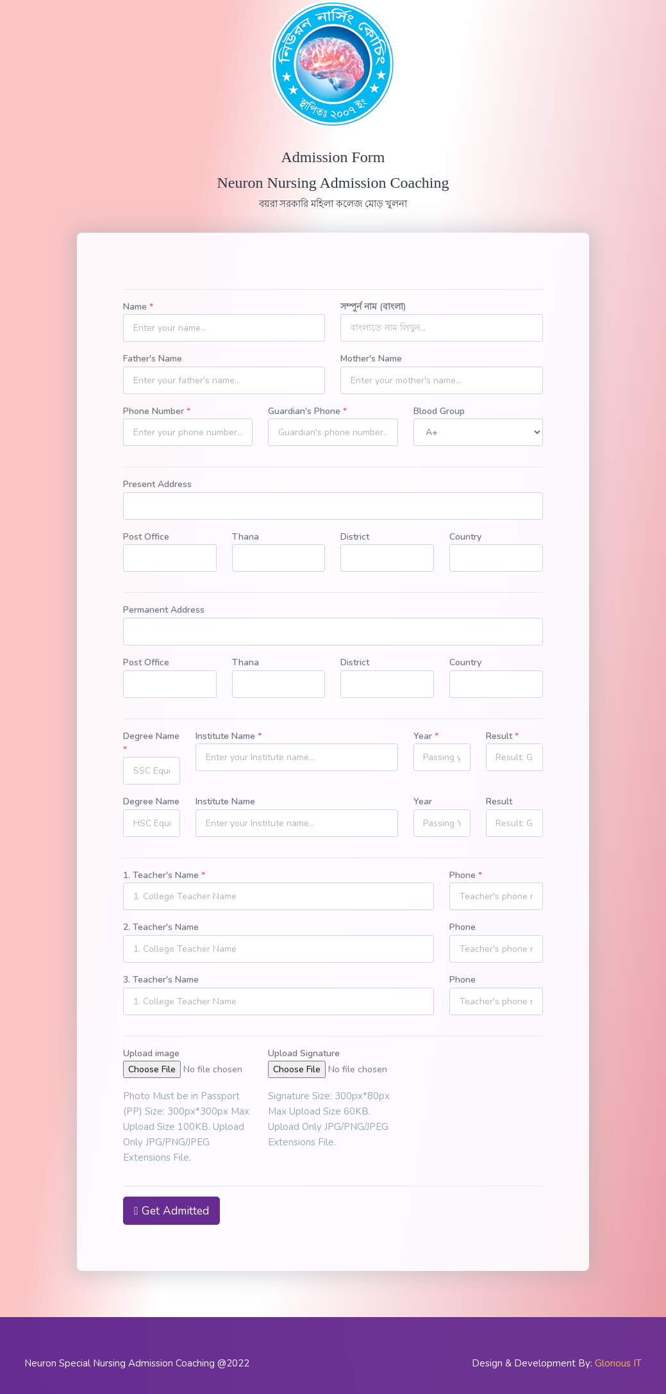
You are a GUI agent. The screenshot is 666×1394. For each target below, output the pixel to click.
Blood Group (439, 411)
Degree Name (151, 743)
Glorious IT (618, 1363)
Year (425, 736)
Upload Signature (304, 1053)
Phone (465, 875)
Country (465, 537)
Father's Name (152, 359)
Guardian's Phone (307, 411)
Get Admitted (171, 1210)
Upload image (151, 1053)
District (354, 537)
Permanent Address (163, 610)
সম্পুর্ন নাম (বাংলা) (373, 307)
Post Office (146, 537)
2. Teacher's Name (161, 927)
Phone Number (156, 411)
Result (502, 736)
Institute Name (229, 736)
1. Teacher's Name (164, 875)
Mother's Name (371, 359)
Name (138, 307)
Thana (245, 537)
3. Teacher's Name (161, 980)
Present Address (157, 484)
